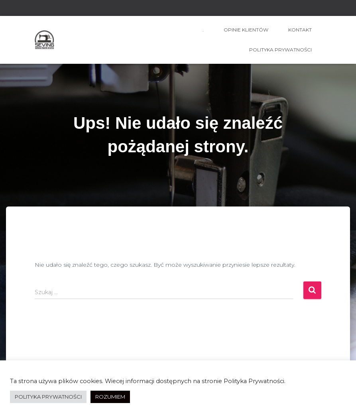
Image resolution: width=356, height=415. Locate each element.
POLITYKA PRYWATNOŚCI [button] (48, 396)
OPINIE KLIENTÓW (246, 30)
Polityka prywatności (280, 50)
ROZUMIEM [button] (110, 396)
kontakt (300, 30)
